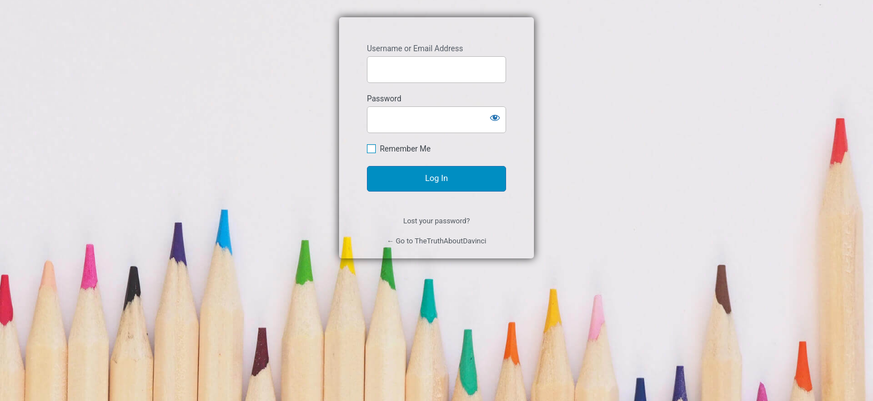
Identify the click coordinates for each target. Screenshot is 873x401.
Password (384, 98)
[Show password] (495, 117)
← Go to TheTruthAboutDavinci (436, 241)
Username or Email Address (415, 48)
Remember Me (405, 148)
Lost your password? (436, 221)
